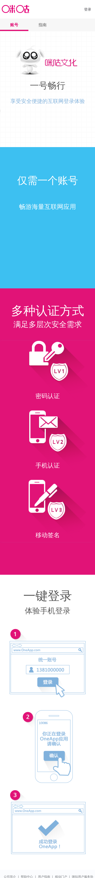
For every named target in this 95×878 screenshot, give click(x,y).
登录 (87, 9)
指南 (43, 25)
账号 (14, 25)
